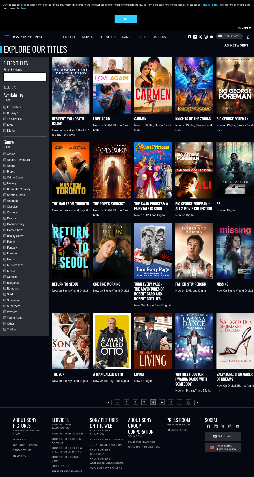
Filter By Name (12, 70)
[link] (244, 28)
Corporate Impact (25, 446)
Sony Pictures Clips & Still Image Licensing (66, 450)
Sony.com (135, 437)
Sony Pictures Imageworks (61, 427)
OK (126, 18)
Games (127, 38)
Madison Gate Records (106, 469)
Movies (87, 38)
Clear (6, 101)
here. (24, 8)
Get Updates (232, 37)
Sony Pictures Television (100, 453)
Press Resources (179, 425)
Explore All (10, 88)
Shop (142, 38)
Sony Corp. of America (144, 448)
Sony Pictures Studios (67, 434)
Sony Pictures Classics (106, 440)
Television (107, 38)
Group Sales (60, 467)
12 (189, 402)
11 (180, 402)
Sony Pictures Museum (106, 446)
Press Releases (177, 431)
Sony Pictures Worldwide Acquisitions (107, 462)
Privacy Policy (209, 4)
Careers (159, 38)
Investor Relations (142, 442)
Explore (69, 38)
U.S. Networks (236, 46)
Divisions (19, 440)
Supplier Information (66, 472)
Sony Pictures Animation (100, 433)
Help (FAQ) (20, 456)
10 (171, 402)
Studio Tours (22, 451)
